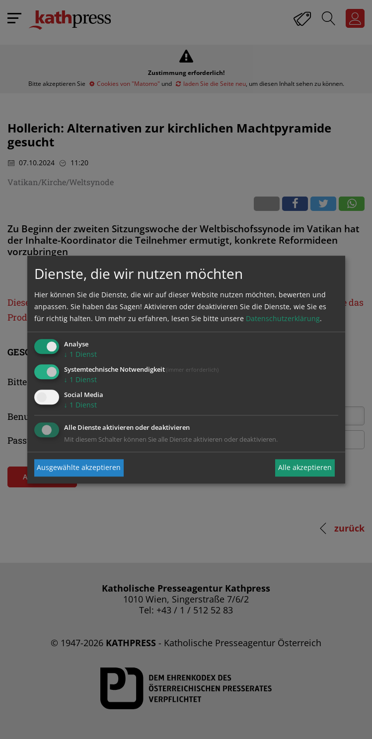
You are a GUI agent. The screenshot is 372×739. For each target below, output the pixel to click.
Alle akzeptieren (305, 467)
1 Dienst (80, 354)
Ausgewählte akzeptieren (79, 467)
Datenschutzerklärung (283, 319)
